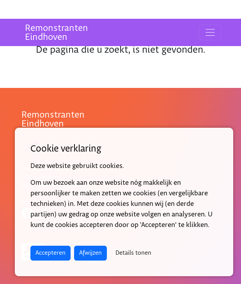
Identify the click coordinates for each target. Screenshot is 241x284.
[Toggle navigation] (210, 32)
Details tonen (133, 253)
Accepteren (50, 253)
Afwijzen (90, 253)
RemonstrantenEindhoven (56, 32)
